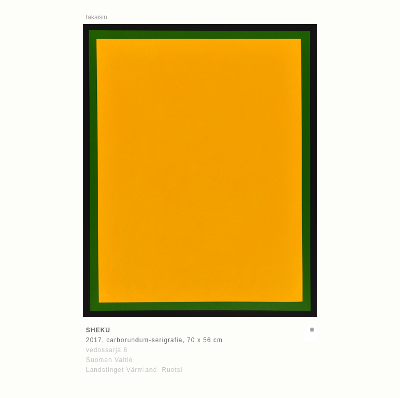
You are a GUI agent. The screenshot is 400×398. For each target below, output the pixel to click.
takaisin (96, 17)
